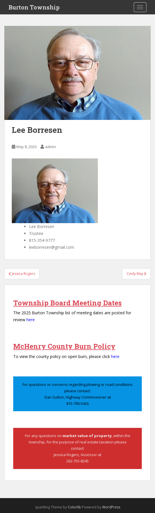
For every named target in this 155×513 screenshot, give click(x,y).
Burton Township (34, 7)
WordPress (111, 507)
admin (50, 146)
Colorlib (74, 507)
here (30, 319)
